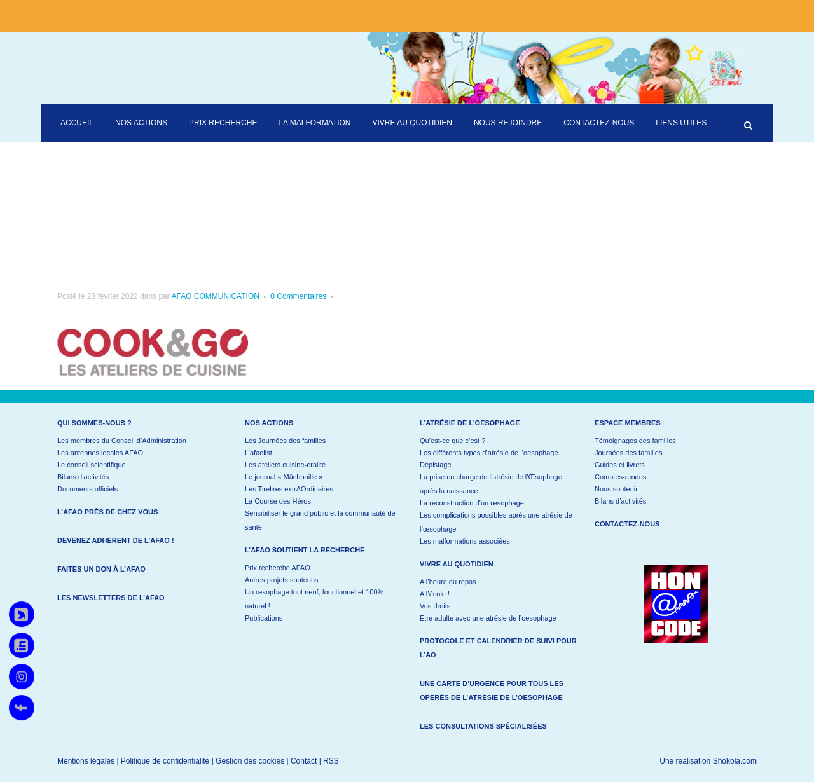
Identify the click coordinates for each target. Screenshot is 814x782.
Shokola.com (735, 761)
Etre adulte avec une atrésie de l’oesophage (488, 618)
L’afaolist (258, 452)
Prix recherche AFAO (277, 568)
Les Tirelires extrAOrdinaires (289, 489)
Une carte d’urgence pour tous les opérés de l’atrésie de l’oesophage (491, 690)
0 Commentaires (298, 296)
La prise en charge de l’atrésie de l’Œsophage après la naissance (491, 484)
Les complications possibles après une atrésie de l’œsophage (496, 522)
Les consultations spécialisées (483, 726)
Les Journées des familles (285, 440)
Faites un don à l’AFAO (101, 569)
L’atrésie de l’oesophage (470, 423)
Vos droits (435, 606)
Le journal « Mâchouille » (283, 477)
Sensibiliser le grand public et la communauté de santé (320, 520)
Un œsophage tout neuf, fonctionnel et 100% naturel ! (314, 599)
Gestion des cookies (250, 761)
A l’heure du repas (448, 582)
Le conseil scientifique (91, 465)
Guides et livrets (620, 465)
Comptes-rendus (620, 477)
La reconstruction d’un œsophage (472, 503)
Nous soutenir (616, 489)
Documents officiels (87, 489)
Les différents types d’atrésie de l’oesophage (489, 452)
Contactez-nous (627, 524)
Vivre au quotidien (456, 564)
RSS (331, 761)
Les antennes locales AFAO (100, 452)
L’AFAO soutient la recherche (304, 550)
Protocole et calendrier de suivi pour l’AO (498, 648)
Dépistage (436, 465)
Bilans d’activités (83, 477)
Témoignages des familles (635, 440)
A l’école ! (435, 594)
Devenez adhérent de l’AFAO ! (115, 540)
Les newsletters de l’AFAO (111, 597)
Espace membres (628, 423)
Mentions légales (85, 761)
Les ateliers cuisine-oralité (285, 465)
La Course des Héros (278, 501)
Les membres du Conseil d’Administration (121, 440)
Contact (304, 761)
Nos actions (269, 423)
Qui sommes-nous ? (94, 423)
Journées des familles (628, 452)
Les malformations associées (465, 541)
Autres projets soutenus (282, 580)
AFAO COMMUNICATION (215, 296)
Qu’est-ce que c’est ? (452, 440)
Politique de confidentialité (165, 761)
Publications (263, 618)
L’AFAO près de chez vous (107, 512)
